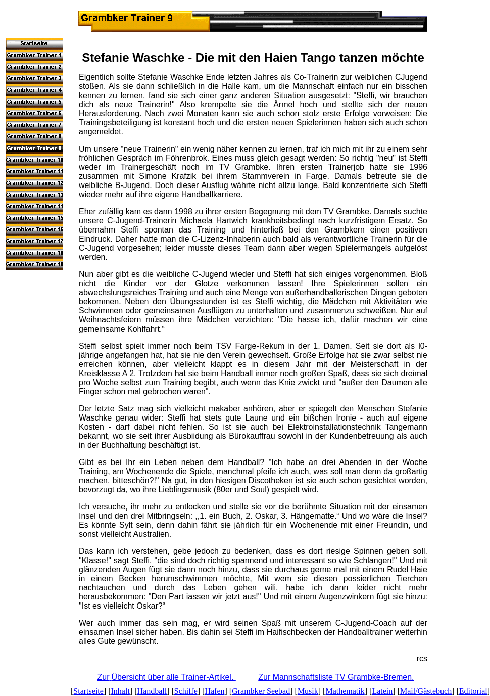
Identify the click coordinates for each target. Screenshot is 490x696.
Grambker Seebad (261, 691)
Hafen (214, 691)
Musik (308, 691)
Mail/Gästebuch (426, 691)
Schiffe (186, 691)
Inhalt (120, 691)
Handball (152, 691)
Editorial (473, 691)
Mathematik (344, 691)
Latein (382, 691)
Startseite (88, 691)
